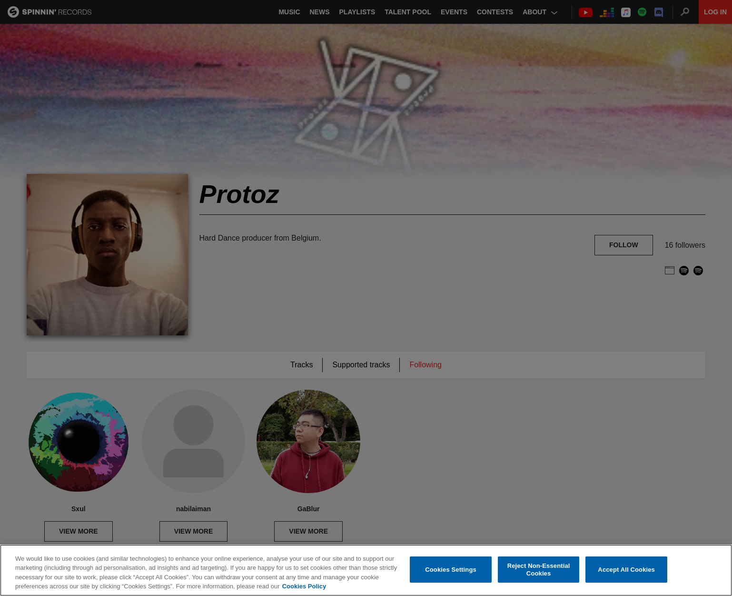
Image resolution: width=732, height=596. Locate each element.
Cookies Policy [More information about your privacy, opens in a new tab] (304, 586)
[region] (366, 570)
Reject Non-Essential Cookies (538, 569)
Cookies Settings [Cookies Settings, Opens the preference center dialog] (450, 569)
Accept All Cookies (626, 569)
